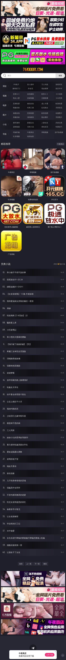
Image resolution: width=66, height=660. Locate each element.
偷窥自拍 (16, 113)
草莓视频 (44, 132)
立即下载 (49, 655)
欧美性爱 (59, 103)
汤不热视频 (59, 132)
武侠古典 (59, 123)
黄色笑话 (44, 127)
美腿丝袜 (16, 117)
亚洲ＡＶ (16, 94)
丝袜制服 (30, 98)
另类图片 (59, 117)
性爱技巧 (59, 127)
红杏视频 (16, 136)
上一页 (28, 564)
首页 (21, 564)
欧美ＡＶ (44, 94)
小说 (5, 124)
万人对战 (44, 84)
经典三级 (30, 107)
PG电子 (16, 84)
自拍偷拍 (30, 94)
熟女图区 (44, 117)
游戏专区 (59, 84)
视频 (5, 95)
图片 (5, 115)
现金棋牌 (44, 88)
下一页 (37, 564)
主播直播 (44, 98)
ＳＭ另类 (59, 98)
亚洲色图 (30, 113)
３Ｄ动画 (59, 94)
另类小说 (30, 127)
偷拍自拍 (30, 103)
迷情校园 (16, 127)
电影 (5, 105)
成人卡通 (44, 103)
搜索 (60, 75)
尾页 (45, 564)
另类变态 (59, 107)
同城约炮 (16, 132)
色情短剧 (30, 136)
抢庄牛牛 (59, 88)
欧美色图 (44, 113)
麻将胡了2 (16, 88)
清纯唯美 (30, 117)
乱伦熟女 (44, 107)
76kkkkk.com (33, 69)
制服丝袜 (16, 107)
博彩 (5, 86)
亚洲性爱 (16, 103)
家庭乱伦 (30, 123)
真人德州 (30, 84)
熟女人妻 (16, 98)
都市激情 (16, 123)
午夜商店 (30, 132)
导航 (5, 134)
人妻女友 (44, 123)
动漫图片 (59, 113)
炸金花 (30, 88)
